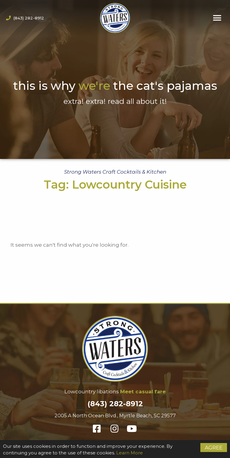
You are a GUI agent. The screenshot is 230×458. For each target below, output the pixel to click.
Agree (214, 448)
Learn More (129, 453)
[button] (217, 18)
